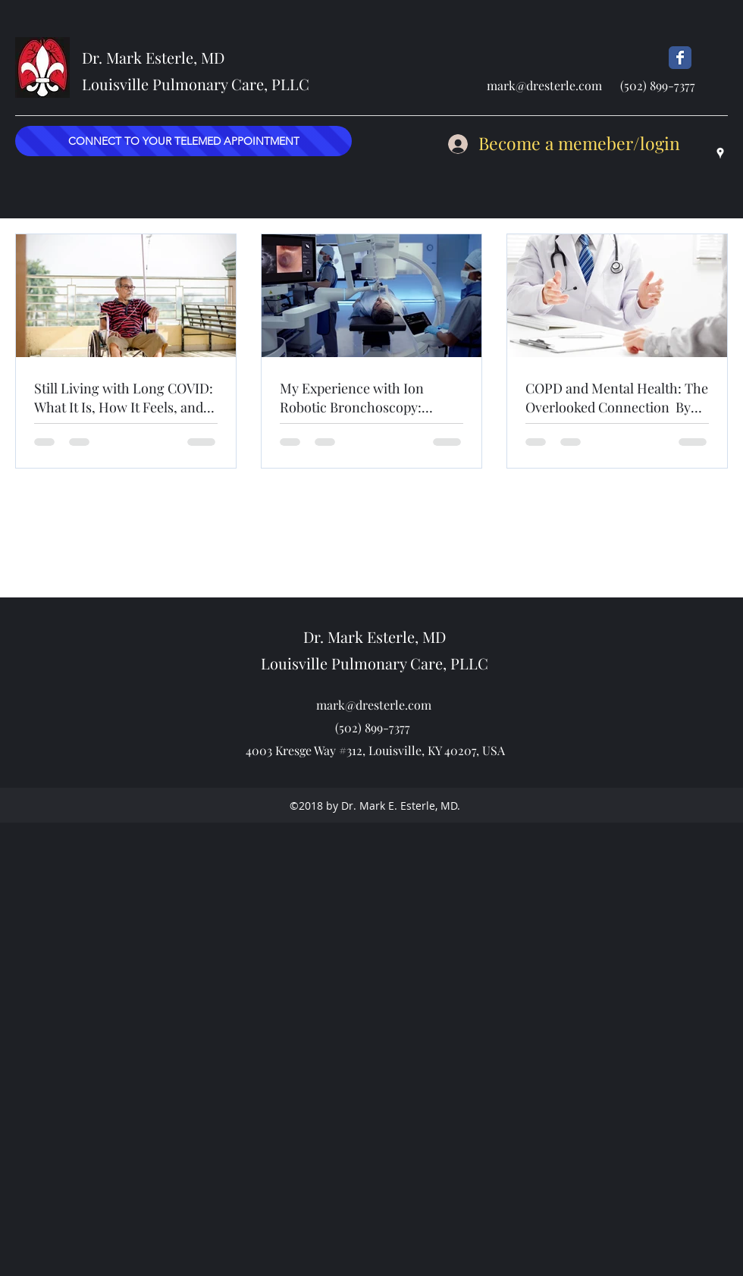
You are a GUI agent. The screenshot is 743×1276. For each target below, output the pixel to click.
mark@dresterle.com (544, 85)
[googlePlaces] (720, 153)
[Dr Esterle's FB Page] (680, 57)
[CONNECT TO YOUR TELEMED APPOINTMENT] (183, 141)
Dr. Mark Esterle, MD (153, 57)
